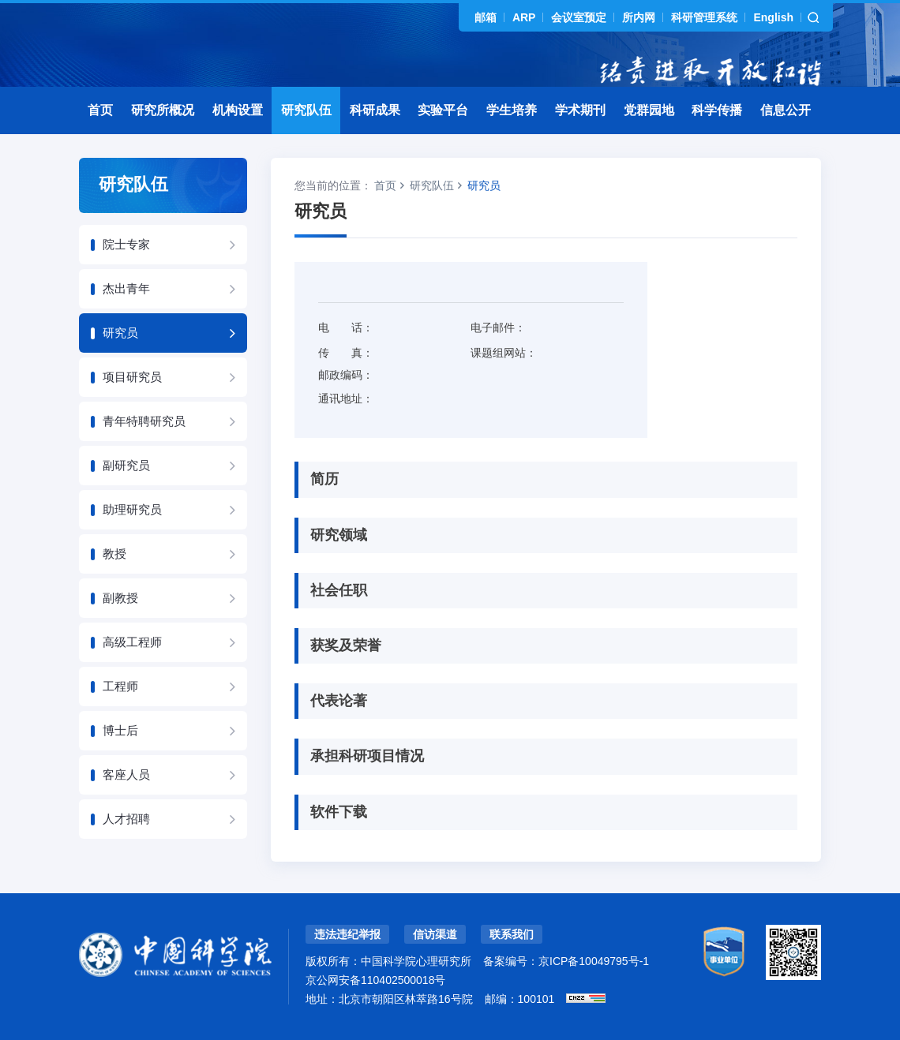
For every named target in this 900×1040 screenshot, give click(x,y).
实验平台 (443, 110)
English (773, 17)
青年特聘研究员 (144, 421)
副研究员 (126, 465)
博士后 (120, 730)
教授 (114, 553)
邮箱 (485, 17)
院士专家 (126, 244)
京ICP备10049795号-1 (593, 961)
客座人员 (126, 774)
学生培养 (511, 110)
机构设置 (237, 110)
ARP (524, 17)
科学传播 (717, 110)
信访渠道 (435, 934)
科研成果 (375, 110)
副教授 (120, 597)
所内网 (638, 17)
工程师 (120, 686)
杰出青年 (126, 288)
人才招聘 (126, 818)
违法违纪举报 (347, 934)
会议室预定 (578, 17)
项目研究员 (132, 376)
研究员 (120, 332)
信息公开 (785, 110)
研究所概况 (162, 110)
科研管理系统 (704, 17)
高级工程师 (132, 642)
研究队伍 (306, 110)
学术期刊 (580, 110)
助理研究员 (132, 509)
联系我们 (511, 934)
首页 (100, 110)
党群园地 (649, 110)
